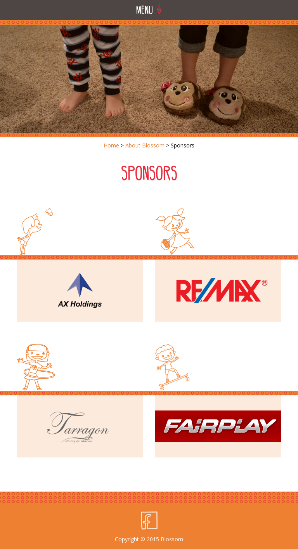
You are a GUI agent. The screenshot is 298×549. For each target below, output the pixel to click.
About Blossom (145, 145)
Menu (149, 9)
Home (111, 145)
